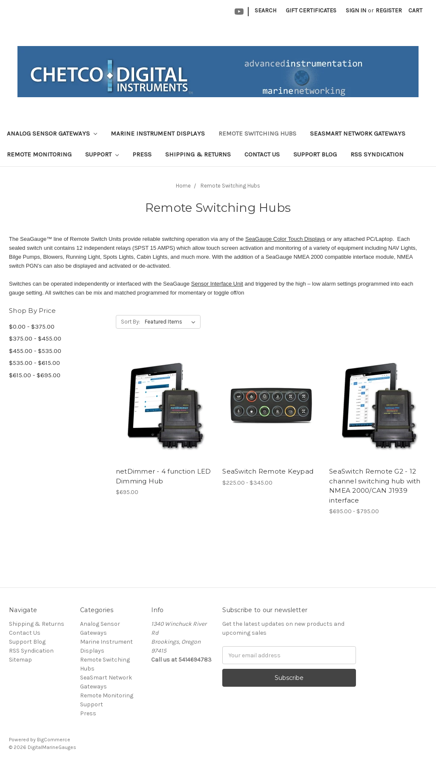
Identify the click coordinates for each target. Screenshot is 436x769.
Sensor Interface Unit (217, 283)
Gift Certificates (311, 10)
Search (265, 10)
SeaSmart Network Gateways (357, 133)
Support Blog (315, 154)
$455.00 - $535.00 (35, 351)
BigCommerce (53, 740)
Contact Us (262, 154)
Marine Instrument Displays (158, 133)
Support (102, 154)
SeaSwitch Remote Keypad (267, 471)
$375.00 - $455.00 (35, 338)
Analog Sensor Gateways (52, 133)
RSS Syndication (377, 154)
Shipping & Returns (198, 154)
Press (142, 154)
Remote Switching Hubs (257, 133)
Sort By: (130, 321)
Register (389, 10)
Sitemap (20, 659)
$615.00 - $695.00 (34, 375)
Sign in (356, 10)
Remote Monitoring (39, 154)
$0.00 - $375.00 (31, 326)
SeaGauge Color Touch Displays (285, 239)
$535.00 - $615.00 (34, 363)
